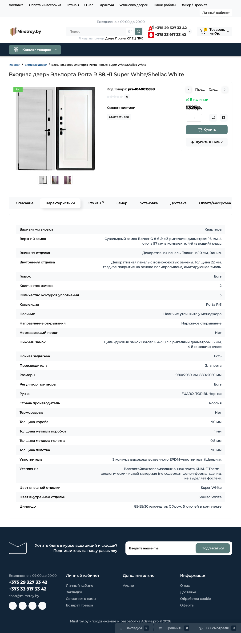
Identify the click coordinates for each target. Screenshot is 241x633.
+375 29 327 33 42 (167, 28)
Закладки (74, 592)
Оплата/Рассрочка (215, 203)
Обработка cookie (195, 599)
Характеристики (60, 203)
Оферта (186, 605)
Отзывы (73, 5)
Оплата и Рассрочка (45, 5)
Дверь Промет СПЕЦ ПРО (124, 38)
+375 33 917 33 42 (167, 34)
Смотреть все (119, 117)
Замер (121, 203)
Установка (148, 203)
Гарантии (106, 5)
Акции (128, 585)
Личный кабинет (215, 13)
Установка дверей (133, 5)
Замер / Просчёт (194, 5)
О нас (88, 5)
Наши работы (165, 5)
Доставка (16, 5)
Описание (24, 203)
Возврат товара (79, 605)
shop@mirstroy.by (24, 596)
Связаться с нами (81, 599)
